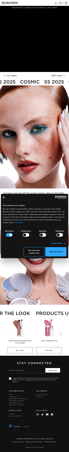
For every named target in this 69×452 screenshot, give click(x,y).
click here (19, 222)
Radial (41, 447)
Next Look (56, 76)
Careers (40, 396)
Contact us (14, 396)
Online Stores (15, 416)
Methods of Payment (18, 398)
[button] (60, 333)
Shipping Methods (17, 400)
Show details (56, 243)
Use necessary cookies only (34, 251)
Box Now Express (16, 404)
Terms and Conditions (34, 441)
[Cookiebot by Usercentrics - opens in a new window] (56, 197)
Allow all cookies (56, 252)
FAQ (10, 394)
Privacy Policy (18, 441)
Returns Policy (16, 402)
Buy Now (20, 350)
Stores (12, 414)
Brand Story (42, 394)
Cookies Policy (50, 441)
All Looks (12, 76)
